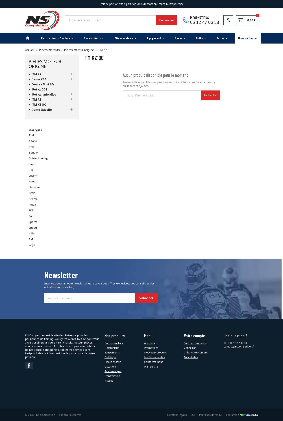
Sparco (33, 222)
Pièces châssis (113, 362)
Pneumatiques (113, 371)
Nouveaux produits (155, 352)
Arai (31, 146)
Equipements (112, 352)
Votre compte (194, 335)
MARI (32, 181)
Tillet (32, 233)
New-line (34, 187)
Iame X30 (39, 79)
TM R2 (36, 74)
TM (31, 239)
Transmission (112, 376)
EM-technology (38, 158)
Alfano (33, 141)
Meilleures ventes (154, 357)
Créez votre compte (196, 352)
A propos (149, 343)
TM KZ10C (39, 105)
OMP (32, 193)
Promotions (151, 347)
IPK (31, 170)
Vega (32, 245)
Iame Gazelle (42, 110)
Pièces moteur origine (45, 63)
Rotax (32, 204)
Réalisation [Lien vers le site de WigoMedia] (242, 414)
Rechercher (166, 20)
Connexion (190, 347)
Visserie (109, 380)
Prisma (33, 198)
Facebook (29, 365)
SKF (31, 210)
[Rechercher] (110, 20)
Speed (33, 227)
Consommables (114, 343)
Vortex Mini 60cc (44, 84)
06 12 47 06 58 (238, 343)
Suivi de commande (195, 343)
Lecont (33, 175)
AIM (31, 135)
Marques (35, 130)
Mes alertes (191, 357)
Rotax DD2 (39, 89)
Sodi (31, 216)
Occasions (111, 366)
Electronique (112, 347)
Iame (32, 164)
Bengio (33, 152)
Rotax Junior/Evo (44, 94)
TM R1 (36, 100)
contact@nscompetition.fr (239, 346)
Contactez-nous (153, 362)
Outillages (110, 357)
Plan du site (151, 366)
